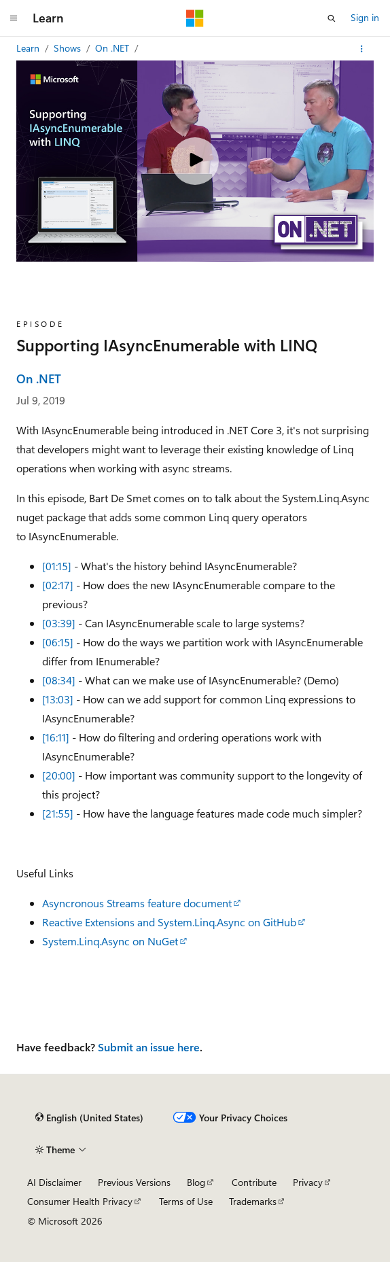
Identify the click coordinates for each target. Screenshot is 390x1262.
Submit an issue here (149, 1047)
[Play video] (195, 161)
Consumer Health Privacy (79, 1201)
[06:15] (57, 642)
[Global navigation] (13, 18)
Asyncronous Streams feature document (137, 903)
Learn (29, 47)
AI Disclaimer (54, 1182)
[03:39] (58, 623)
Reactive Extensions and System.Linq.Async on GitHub (169, 922)
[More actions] (362, 49)
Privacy (308, 1182)
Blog (196, 1182)
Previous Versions (134, 1182)
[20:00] (58, 775)
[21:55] (57, 813)
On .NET (113, 47)
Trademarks (253, 1201)
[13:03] (57, 699)
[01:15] (56, 566)
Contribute (254, 1182)
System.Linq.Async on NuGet (110, 941)
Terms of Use (186, 1201)
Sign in (365, 17)
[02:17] (57, 585)
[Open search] (331, 18)
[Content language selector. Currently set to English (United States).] (89, 1118)
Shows (69, 47)
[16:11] (55, 737)
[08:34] (58, 680)
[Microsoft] (195, 18)
